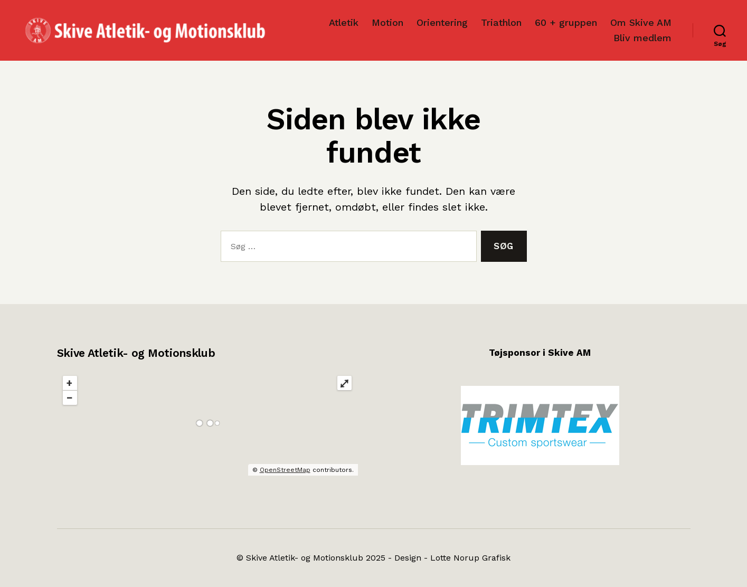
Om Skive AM (641, 22)
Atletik (343, 22)
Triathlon (501, 22)
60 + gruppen (566, 22)
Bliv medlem (642, 37)
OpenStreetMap (285, 470)
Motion (387, 22)
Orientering (442, 22)
